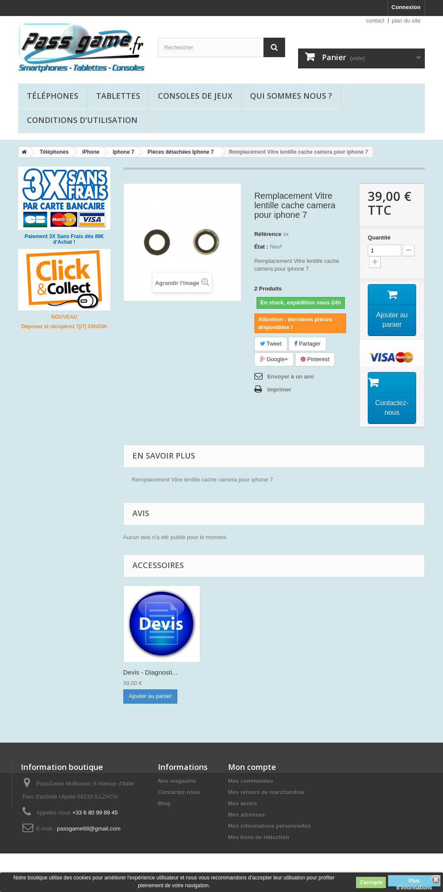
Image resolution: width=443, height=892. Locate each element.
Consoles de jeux (195, 95)
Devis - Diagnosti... (150, 672)
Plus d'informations (414, 882)
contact (375, 20)
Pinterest (315, 359)
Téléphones (52, 95)
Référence (268, 234)
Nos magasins (177, 781)
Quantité (379, 237)
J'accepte (370, 882)
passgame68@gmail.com (89, 828)
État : (261, 246)
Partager (307, 343)
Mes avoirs (242, 803)
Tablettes (118, 95)
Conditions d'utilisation (82, 120)
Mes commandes (250, 781)
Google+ (274, 359)
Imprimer (279, 389)
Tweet (271, 343)
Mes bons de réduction (258, 837)
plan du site (406, 20)
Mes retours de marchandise (266, 792)
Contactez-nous (179, 792)
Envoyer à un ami (290, 376)
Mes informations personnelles (269, 826)
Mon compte (252, 767)
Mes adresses (246, 814)
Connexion (406, 7)
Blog (164, 803)
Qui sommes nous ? (291, 95)
